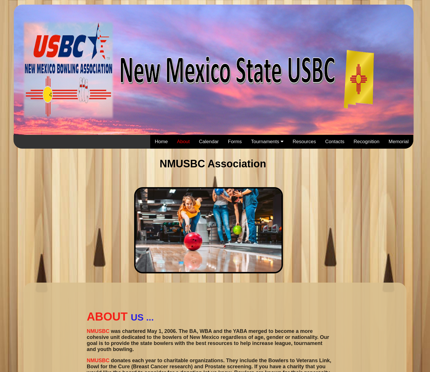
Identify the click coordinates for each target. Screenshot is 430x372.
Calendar (209, 141)
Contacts (334, 141)
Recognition (366, 141)
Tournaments (267, 141)
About (183, 141)
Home (161, 141)
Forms (235, 141)
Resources (304, 141)
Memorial (399, 141)
